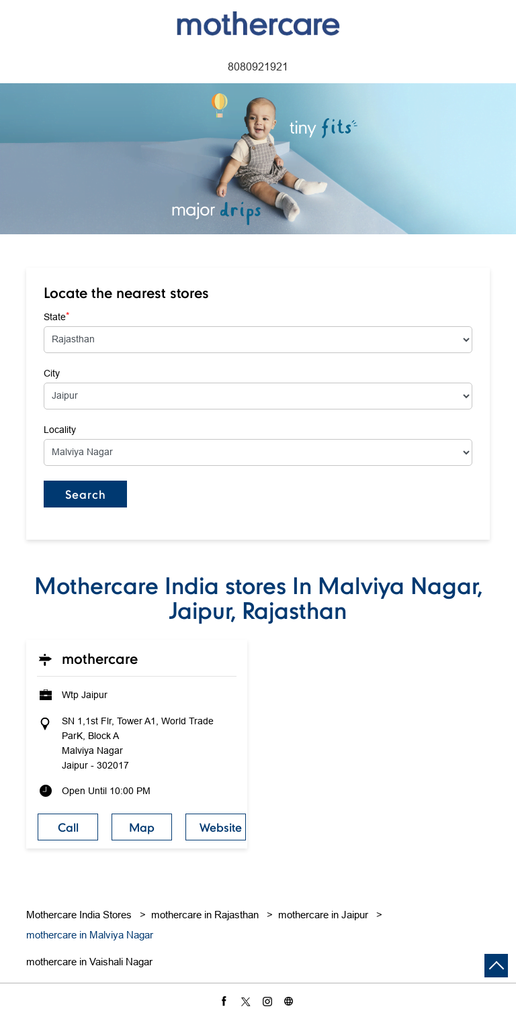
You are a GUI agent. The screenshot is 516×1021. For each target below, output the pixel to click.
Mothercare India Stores (80, 914)
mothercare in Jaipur (323, 914)
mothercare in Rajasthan (205, 914)
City (52, 373)
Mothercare (100, 658)
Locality (60, 429)
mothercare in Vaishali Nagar (89, 961)
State (56, 316)
